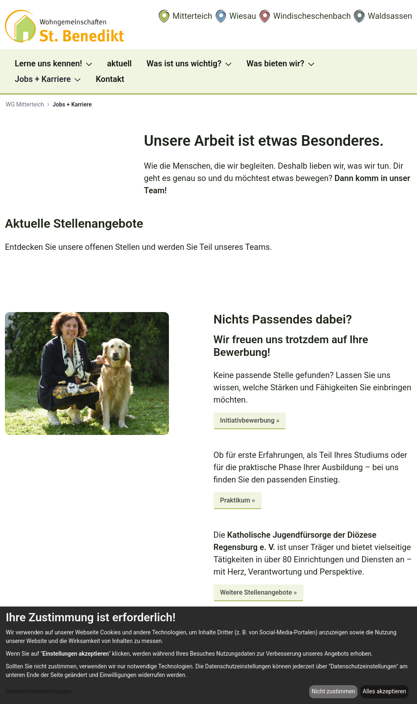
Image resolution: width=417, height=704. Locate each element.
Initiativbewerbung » (250, 420)
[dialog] (208, 655)
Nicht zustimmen (333, 691)
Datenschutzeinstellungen (39, 691)
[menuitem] (56, 63)
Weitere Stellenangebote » (258, 592)
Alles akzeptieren (384, 691)
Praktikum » (237, 500)
